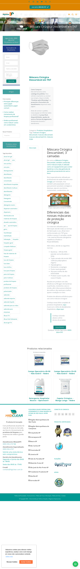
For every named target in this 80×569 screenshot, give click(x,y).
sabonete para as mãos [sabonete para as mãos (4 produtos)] (11, 305)
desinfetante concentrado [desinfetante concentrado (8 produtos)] (8, 179)
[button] (75, 564)
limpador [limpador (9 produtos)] (16, 239)
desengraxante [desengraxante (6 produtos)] (8, 171)
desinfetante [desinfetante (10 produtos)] (8, 174)
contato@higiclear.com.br (13, 469)
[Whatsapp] (73, 414)
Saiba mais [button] (9, 556)
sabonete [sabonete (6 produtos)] (6, 295)
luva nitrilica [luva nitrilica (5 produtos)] (7, 267)
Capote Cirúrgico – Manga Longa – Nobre (65, 399)
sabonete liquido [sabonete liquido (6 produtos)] (9, 302)
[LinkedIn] (62, 414)
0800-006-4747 (8, 444)
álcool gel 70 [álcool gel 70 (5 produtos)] (8, 323)
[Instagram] (59, 414)
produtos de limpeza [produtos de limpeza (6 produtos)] (10, 288)
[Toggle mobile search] (73, 14)
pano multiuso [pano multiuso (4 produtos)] (8, 278)
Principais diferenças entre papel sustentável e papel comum (11, 104)
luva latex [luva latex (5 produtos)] (7, 263)
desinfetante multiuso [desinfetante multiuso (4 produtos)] (10, 188)
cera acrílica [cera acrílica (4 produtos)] (7, 163)
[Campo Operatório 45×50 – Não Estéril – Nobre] (39, 360)
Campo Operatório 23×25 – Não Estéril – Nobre (65, 372)
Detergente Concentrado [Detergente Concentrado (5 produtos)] (8, 199)
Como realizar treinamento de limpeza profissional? (11, 114)
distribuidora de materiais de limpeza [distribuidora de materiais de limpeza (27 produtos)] (10, 217)
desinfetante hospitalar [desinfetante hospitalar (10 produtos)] (11, 184)
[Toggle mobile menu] (76, 14)
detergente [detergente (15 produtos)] (7, 195)
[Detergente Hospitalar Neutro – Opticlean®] (39, 387)
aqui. (64, 305)
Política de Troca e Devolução (43, 496)
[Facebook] (55, 414)
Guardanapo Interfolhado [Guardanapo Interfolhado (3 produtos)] (8, 234)
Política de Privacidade (20, 496)
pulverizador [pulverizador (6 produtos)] (8, 291)
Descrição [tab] (32, 148)
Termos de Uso (31, 496)
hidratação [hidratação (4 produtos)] (7, 239)
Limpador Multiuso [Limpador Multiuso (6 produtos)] (10, 246)
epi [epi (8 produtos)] (5, 226)
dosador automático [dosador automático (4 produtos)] (10, 222)
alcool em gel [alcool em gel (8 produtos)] (8, 156)
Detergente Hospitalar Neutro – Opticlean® (39, 399)
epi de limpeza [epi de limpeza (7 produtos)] (12, 226)
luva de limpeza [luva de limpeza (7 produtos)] (9, 260)
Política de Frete (56, 496)
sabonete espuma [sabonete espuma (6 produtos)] (9, 298)
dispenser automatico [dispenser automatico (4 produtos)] (10, 208)
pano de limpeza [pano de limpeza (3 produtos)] (9, 274)
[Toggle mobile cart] (69, 14)
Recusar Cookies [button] (12, 562)
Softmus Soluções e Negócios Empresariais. (50, 499)
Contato (64, 496)
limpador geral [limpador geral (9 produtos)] (8, 243)
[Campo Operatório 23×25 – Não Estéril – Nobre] (65, 360)
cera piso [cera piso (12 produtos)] (6, 167)
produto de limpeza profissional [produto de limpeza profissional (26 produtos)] (10, 282)
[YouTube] (66, 414)
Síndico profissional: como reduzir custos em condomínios (11, 122)
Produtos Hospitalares (45, 130)
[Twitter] (69, 414)
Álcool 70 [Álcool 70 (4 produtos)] (7, 316)
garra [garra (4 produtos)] (5, 229)
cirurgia (49, 182)
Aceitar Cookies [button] (26, 562)
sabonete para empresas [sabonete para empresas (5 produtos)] (8, 310)
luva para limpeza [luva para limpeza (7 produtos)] (9, 271)
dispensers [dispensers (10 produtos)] (7, 212)
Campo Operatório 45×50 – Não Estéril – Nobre (39, 372)
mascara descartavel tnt (37, 137)
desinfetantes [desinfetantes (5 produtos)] (8, 191)
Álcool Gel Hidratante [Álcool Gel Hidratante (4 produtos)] (10, 319)
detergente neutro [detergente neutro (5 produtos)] (9, 205)
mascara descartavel (45, 135)
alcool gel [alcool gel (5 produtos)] (7, 160)
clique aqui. (60, 309)
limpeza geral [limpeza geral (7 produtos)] (8, 250)
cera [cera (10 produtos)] (13, 160)
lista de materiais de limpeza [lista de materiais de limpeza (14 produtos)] (10, 255)
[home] (14, 409)
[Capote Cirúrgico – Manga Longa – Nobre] (65, 387)
